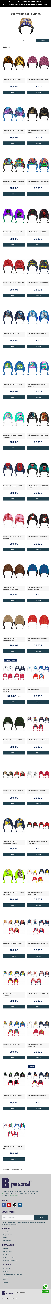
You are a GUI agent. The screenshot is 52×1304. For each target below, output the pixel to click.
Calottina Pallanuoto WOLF (12, 333)
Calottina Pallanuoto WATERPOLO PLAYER (10, 842)
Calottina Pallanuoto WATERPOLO (10, 995)
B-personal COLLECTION (10, 1260)
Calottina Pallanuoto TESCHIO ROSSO (38, 487)
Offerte (5, 1248)
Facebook (4, 1205)
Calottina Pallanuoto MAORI (12, 740)
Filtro (43, 40)
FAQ (4, 1279)
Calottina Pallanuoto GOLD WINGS (37, 131)
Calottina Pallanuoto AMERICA (38, 943)
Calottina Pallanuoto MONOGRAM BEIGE (10, 639)
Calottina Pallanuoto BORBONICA (35, 1045)
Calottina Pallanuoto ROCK (37, 232)
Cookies (5, 1277)
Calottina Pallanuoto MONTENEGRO (35, 893)
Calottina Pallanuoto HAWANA (38, 283)
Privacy (5, 1271)
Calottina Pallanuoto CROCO (12, 384)
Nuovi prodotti (7, 1251)
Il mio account (7, 1240)
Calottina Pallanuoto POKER (37, 536)
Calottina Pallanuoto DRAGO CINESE (37, 639)
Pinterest (15, 1205)
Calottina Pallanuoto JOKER (12, 1095)
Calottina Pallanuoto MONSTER (38, 181)
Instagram (20, 1205)
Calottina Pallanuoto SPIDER (12, 486)
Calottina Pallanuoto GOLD (12, 79)
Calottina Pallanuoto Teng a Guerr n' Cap (37, 842)
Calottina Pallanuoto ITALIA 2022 (12, 1147)
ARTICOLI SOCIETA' (9, 1257)
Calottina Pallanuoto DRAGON (13, 130)
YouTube (9, 1205)
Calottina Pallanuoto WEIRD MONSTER (12, 436)
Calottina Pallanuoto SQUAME (38, 79)
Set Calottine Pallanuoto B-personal (12, 690)
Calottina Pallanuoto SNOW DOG (37, 334)
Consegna (6, 1268)
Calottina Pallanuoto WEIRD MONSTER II (37, 385)
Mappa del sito (7, 1234)
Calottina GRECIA (33, 689)
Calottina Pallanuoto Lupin (37, 1095)
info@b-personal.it (14, 1195)
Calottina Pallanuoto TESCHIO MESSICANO (13, 893)
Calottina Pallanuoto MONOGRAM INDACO (35, 588)
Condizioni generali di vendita (12, 1274)
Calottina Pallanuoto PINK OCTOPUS (12, 537)
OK (41, 1217)
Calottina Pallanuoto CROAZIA (38, 994)
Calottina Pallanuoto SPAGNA (13, 943)
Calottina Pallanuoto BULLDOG (38, 740)
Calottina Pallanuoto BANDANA (13, 283)
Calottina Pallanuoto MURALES (13, 181)
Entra (5, 1237)
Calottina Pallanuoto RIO (11, 1044)
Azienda (5, 1282)
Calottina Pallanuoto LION (36, 790)
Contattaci (6, 1232)
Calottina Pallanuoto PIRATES (13, 790)
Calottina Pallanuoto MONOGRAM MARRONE (10, 588)
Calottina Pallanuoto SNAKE (12, 232)
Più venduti (6, 1254)
